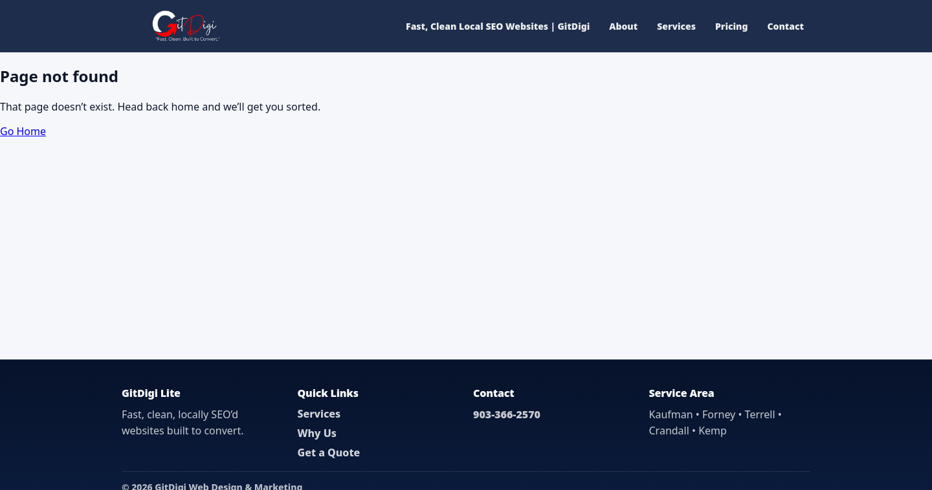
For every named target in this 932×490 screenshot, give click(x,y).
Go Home (23, 131)
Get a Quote (329, 452)
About (623, 26)
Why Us (317, 433)
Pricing (731, 26)
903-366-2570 (506, 414)
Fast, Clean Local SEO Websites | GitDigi (498, 26)
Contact (785, 26)
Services (676, 26)
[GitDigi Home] (185, 26)
